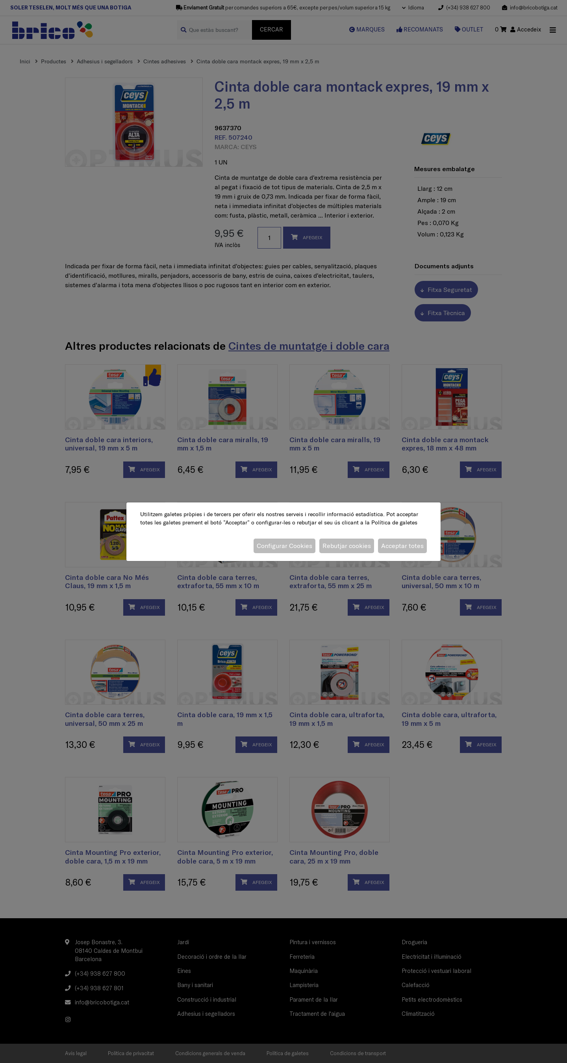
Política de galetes (394, 522)
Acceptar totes (402, 546)
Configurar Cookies (284, 546)
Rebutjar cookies (346, 546)
